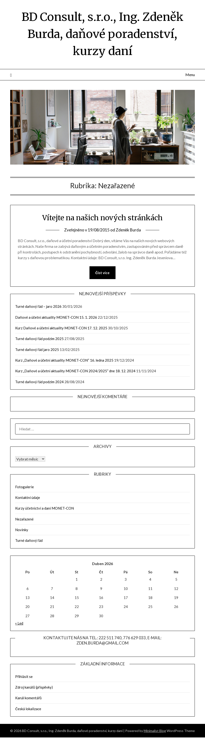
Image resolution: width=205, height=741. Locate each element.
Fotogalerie (24, 487)
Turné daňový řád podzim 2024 (39, 382)
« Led (19, 623)
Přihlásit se (24, 676)
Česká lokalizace (28, 709)
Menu (190, 74)
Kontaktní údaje (27, 497)
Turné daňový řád (28, 540)
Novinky (21, 530)
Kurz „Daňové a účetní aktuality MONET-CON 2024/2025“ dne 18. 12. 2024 (75, 371)
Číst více (102, 273)
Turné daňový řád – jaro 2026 (38, 306)
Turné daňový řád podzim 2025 (39, 338)
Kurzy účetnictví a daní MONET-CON (44, 508)
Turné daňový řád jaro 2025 (37, 349)
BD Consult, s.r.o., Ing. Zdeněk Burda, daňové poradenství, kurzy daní (102, 34)
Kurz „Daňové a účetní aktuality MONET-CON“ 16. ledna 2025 (64, 360)
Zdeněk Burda (128, 229)
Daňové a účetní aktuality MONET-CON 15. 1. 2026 (56, 317)
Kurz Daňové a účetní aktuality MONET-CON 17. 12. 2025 (61, 328)
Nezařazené (24, 519)
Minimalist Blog (155, 731)
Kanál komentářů (28, 698)
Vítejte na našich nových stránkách (102, 217)
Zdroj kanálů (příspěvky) (34, 687)
